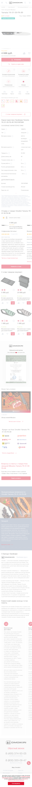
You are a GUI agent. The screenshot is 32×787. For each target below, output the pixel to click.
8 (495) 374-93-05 (16, 753)
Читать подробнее (9, 453)
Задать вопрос (16, 478)
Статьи (20, 773)
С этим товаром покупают (14, 114)
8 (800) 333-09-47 (16, 760)
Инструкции (6, 773)
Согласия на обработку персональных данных (18, 779)
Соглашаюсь (16, 783)
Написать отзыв (16, 266)
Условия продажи (8, 770)
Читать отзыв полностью (9, 258)
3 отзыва (6, 15)
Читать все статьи (16, 421)
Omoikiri (3, 7)
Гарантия (20, 770)
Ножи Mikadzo (11, 7)
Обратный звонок (16, 748)
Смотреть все (7, 545)
